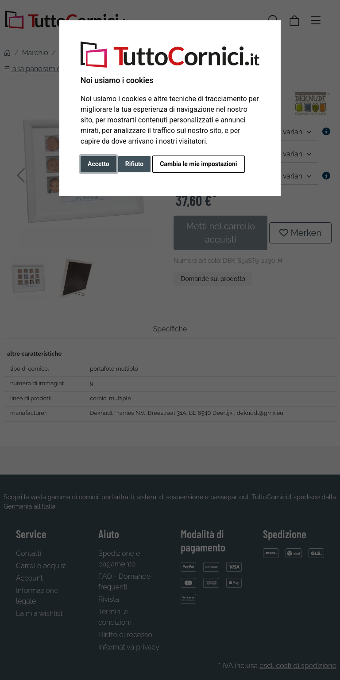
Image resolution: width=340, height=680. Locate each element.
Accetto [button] (98, 163)
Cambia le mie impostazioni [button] (198, 163)
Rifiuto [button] (134, 163)
